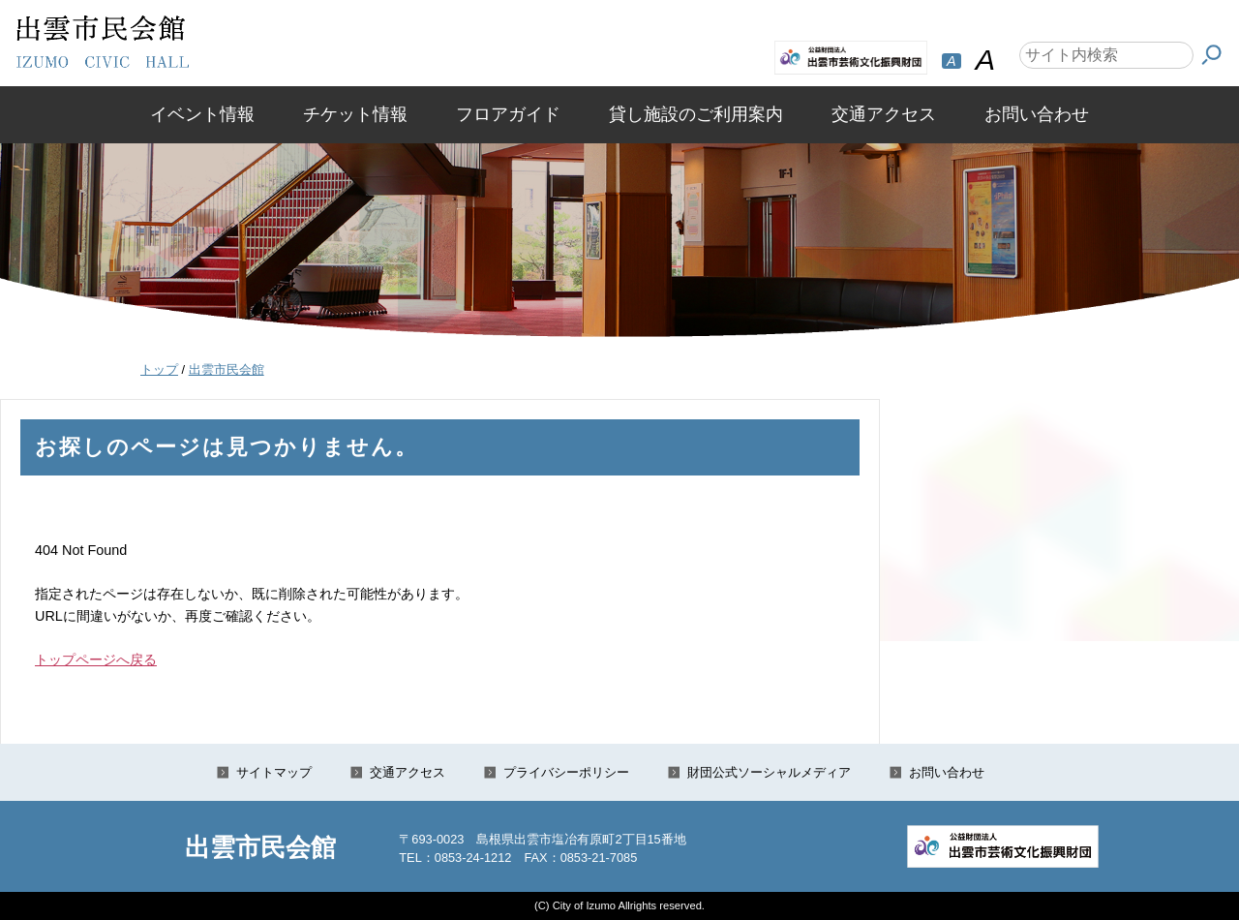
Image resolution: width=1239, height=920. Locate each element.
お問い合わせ (1036, 114)
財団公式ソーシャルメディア (769, 772)
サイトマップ (274, 772)
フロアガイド (508, 114)
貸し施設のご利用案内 (696, 114)
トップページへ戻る (96, 659)
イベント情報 (202, 114)
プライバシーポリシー (566, 772)
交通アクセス (883, 114)
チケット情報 (355, 114)
